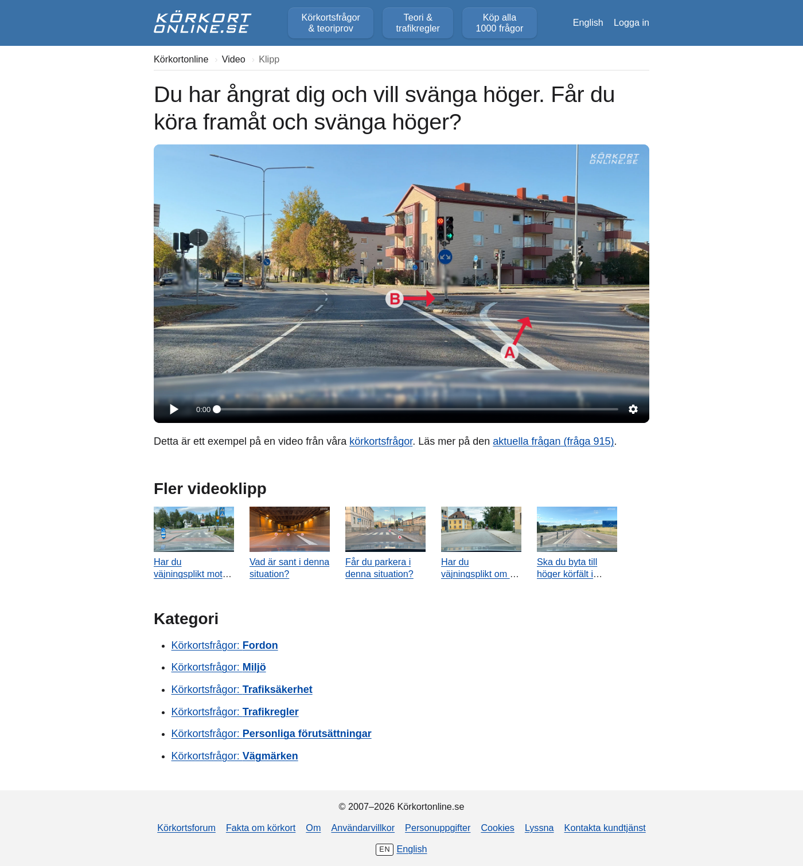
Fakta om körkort (260, 827)
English (588, 22)
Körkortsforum (186, 827)
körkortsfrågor (380, 441)
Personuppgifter (437, 827)
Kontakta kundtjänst (605, 827)
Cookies (497, 827)
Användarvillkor (363, 827)
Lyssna (539, 827)
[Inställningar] (633, 409)
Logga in (631, 22)
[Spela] (173, 409)
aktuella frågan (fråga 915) (553, 441)
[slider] (417, 409)
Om (313, 827)
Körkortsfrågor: (224, 645)
